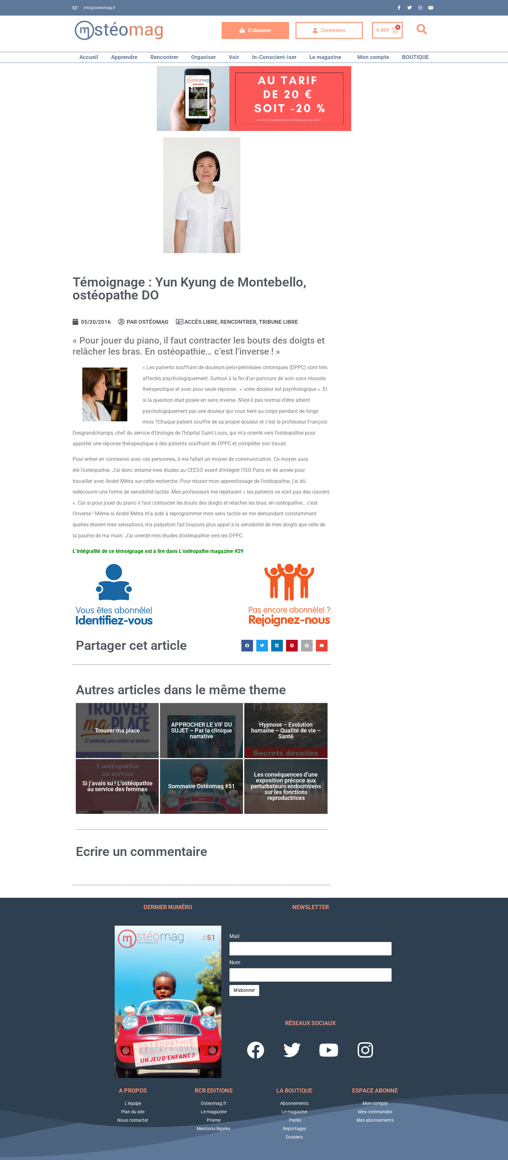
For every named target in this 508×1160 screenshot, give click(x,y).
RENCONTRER (238, 322)
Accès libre (201, 322)
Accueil (88, 57)
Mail (234, 936)
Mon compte (373, 57)
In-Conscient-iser (274, 57)
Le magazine (326, 57)
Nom (234, 962)
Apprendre (124, 57)
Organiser (203, 57)
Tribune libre (278, 322)
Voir (234, 57)
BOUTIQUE (415, 57)
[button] (422, 29)
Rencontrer (164, 57)
